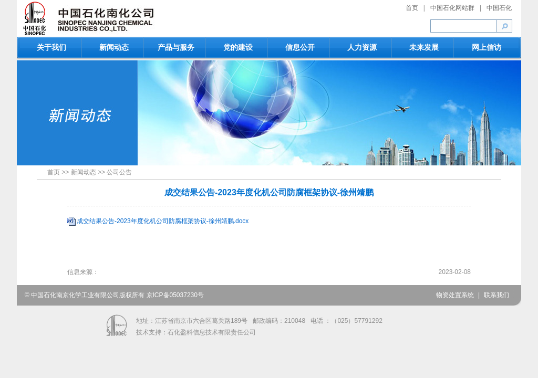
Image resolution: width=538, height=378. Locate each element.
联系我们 (496, 295)
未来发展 (424, 47)
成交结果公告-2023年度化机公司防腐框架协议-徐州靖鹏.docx (163, 221)
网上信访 (486, 47)
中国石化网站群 (452, 8)
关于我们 (51, 47)
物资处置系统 (455, 295)
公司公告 (119, 172)
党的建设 (238, 47)
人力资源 (362, 47)
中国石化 (499, 8)
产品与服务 (176, 47)
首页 (412, 8)
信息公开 (300, 47)
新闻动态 (114, 47)
